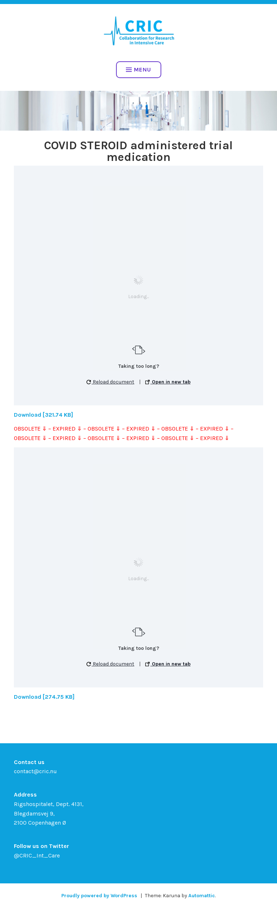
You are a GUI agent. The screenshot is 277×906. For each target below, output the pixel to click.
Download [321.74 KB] (43, 414)
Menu (138, 69)
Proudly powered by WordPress (99, 895)
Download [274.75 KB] (44, 696)
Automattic (201, 895)
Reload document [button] (110, 382)
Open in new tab (168, 382)
